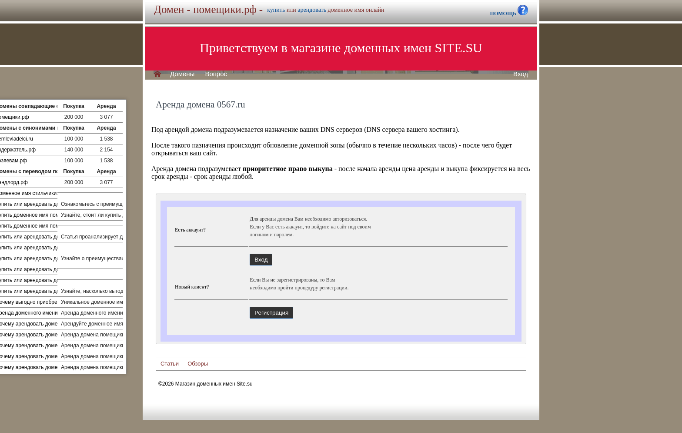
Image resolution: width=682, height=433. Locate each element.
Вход (520, 73)
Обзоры (197, 363)
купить (276, 10)
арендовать (312, 10)
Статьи (169, 363)
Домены (182, 73)
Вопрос (216, 73)
